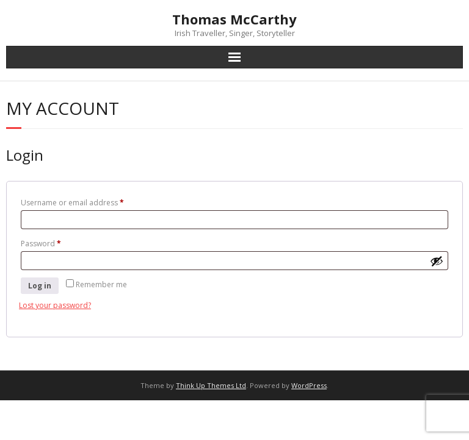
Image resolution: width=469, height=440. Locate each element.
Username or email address (88, 202)
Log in (39, 285)
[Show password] (436, 261)
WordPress (309, 385)
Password (56, 243)
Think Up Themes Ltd (211, 385)
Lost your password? (55, 305)
